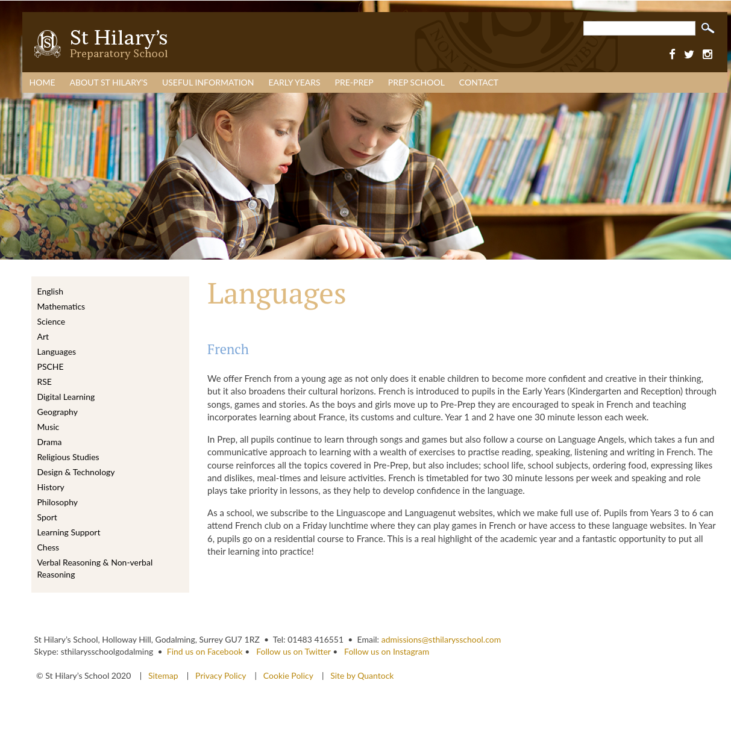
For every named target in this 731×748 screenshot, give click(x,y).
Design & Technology (76, 472)
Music (48, 427)
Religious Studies (68, 457)
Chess (48, 547)
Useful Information (208, 82)
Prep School (416, 82)
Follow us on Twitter (293, 651)
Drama (49, 442)
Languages (57, 351)
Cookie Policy (288, 675)
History (50, 487)
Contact (478, 82)
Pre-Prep (354, 82)
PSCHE (50, 366)
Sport (47, 517)
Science (51, 321)
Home (42, 82)
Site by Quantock (361, 675)
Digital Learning (66, 396)
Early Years (295, 82)
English (50, 291)
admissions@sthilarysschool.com (441, 639)
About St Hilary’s (108, 82)
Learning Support (69, 532)
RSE (44, 381)
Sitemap (164, 675)
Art (43, 336)
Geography (57, 412)
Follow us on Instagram (386, 651)
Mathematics (61, 306)
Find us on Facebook (205, 651)
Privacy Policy (220, 675)
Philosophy (57, 502)
